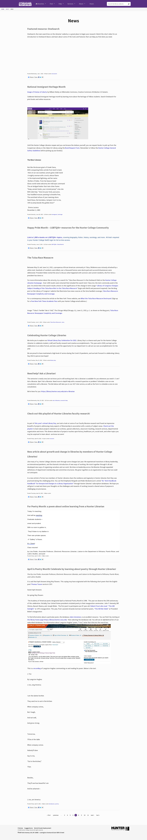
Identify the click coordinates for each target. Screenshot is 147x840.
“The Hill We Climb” (101, 609)
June (63, 322)
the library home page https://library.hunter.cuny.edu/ (47, 620)
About (81, 4)
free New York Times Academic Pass (44, 301)
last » (98, 815)
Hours (92, 4)
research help (64, 400)
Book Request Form (72, 148)
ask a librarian (56, 400)
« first (49, 815)
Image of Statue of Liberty (37, 92)
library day (53, 360)
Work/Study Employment (42, 828)
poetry (57, 804)
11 (88, 815)
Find (51, 4)
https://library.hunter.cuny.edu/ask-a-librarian (58, 391)
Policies (20, 828)
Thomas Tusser (36, 584)
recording (37, 668)
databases (52, 804)
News (12, 9)
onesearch (54, 73)
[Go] (129, 4)
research (51, 438)
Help (60, 4)
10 (84, 815)
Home (2, 9)
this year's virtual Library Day (45, 423)
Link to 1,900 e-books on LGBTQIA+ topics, (45, 237)
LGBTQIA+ (54, 244)
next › (92, 815)
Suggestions (28, 828)
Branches (40, 4)
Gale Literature (75, 617)
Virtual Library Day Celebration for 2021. (62, 340)
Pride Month (60, 244)
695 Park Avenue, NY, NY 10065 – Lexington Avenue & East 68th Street (41, 832)
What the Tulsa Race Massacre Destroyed (96, 298)
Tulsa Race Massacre (55, 322)
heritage (60, 214)
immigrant (54, 214)
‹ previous (56, 815)
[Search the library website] (119, 4)
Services (70, 4)
